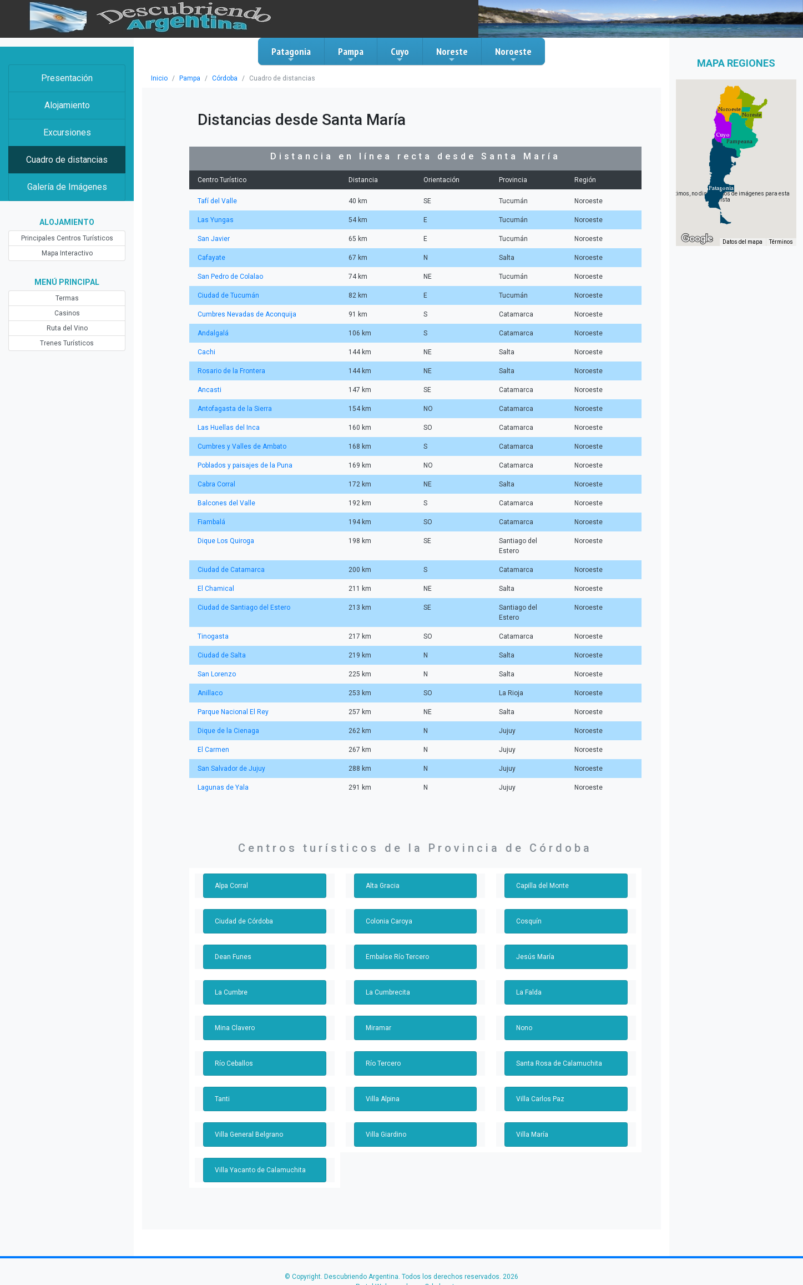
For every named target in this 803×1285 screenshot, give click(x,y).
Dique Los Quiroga (225, 541)
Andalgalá (212, 333)
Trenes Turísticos (67, 343)
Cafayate (211, 258)
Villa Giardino (385, 1114)
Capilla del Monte (542, 866)
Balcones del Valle (224, 503)
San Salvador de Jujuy (230, 748)
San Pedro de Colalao (229, 276)
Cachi (206, 352)
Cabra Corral (216, 484)
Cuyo (400, 54)
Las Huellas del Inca (227, 427)
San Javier (213, 239)
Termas (66, 298)
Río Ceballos (233, 1043)
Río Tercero (382, 1043)
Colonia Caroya (388, 901)
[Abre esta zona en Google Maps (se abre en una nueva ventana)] (697, 239)
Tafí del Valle (216, 201)
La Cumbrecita (387, 972)
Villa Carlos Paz (539, 1079)
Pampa (350, 54)
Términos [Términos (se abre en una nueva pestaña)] (781, 242)
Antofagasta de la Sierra (233, 409)
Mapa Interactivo (67, 253)
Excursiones (66, 132)
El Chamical (215, 579)
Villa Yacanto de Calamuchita (258, 1150)
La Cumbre (231, 972)
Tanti (222, 1079)
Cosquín (528, 901)
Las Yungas (215, 220)
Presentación (67, 78)
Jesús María (534, 937)
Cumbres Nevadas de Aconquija (245, 314)
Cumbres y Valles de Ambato (240, 446)
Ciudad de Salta (221, 635)
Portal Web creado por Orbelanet (405, 1267)
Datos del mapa (744, 242)
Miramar (378, 1008)
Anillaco (209, 673)
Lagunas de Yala (222, 767)
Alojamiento (66, 105)
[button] (721, 188)
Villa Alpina (382, 1079)
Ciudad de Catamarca (229, 560)
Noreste (452, 54)
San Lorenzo (216, 654)
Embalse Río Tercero (396, 937)
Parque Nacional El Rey (232, 692)
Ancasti (209, 390)
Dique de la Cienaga (227, 711)
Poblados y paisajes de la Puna (243, 465)
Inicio (159, 78)
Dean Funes (232, 937)
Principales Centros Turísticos (67, 238)
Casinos (67, 313)
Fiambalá (211, 522)
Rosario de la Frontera (230, 371)
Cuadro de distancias (67, 159)
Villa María (531, 1114)
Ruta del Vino (67, 328)
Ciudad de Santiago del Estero (242, 597)
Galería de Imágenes (67, 187)
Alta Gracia (382, 866)
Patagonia (291, 54)
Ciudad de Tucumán (227, 295)
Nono (524, 1008)
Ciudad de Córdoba (243, 901)
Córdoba (224, 78)
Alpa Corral (231, 866)
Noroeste (513, 54)
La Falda (528, 972)
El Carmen (213, 730)
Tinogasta (212, 616)
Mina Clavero (234, 1008)
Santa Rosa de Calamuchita (557, 1043)
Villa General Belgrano (247, 1114)
